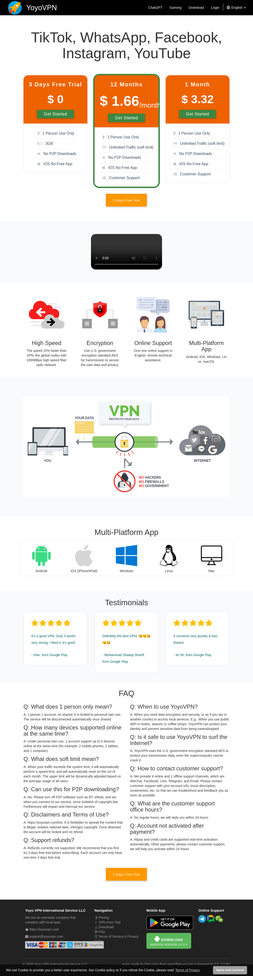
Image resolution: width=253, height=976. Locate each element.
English (236, 7)
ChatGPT (155, 7)
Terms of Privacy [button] (187, 970)
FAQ (100, 932)
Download (196, 7)
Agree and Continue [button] (230, 970)
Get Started (55, 114)
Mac (211, 571)
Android (41, 571)
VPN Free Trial (108, 922)
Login (215, 7)
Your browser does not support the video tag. (126, 251)
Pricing (102, 917)
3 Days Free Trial (126, 200)
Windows (126, 571)
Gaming (176, 7)
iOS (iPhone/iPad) (84, 571)
